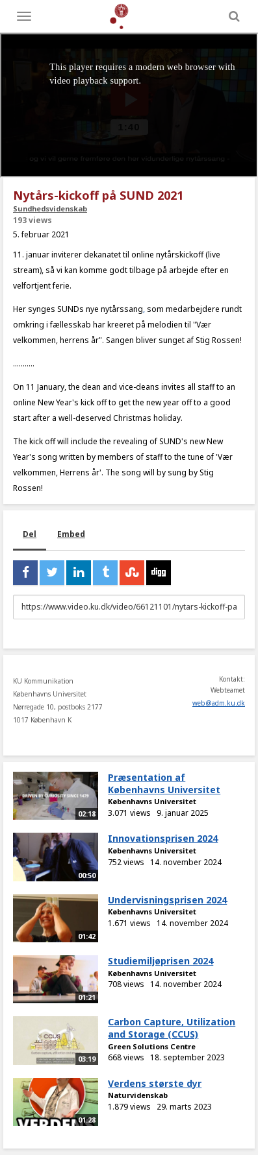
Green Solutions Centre (152, 1046)
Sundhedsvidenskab (50, 208)
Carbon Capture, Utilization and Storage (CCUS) (171, 1028)
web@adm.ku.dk (218, 703)
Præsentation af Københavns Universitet (164, 783)
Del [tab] (29, 534)
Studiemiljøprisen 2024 (160, 961)
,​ (144, 309)
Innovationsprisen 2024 (163, 838)
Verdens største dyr (154, 1083)
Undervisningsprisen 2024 (167, 900)
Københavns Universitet (152, 801)
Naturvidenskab (138, 1095)
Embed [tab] (71, 534)
